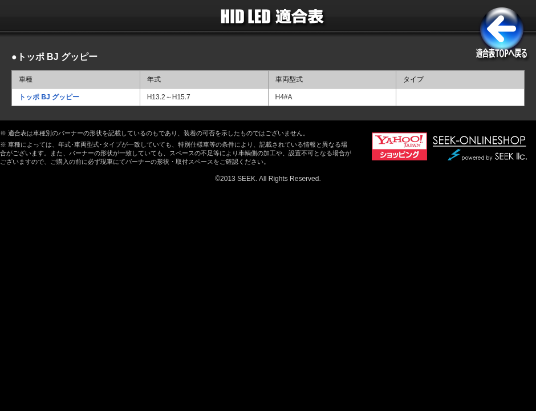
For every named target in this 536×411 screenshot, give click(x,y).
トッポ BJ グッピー (49, 97)
